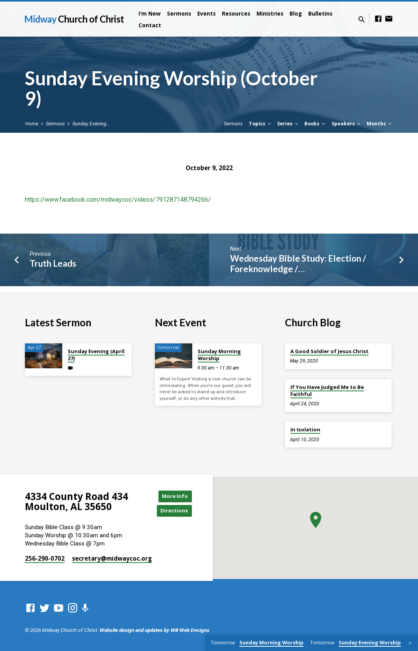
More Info (172, 496)
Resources (236, 13)
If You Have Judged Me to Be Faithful (327, 391)
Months (380, 123)
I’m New (150, 13)
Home (31, 124)
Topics (260, 123)
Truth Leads (53, 263)
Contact (150, 25)
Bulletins (320, 13)
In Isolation (305, 429)
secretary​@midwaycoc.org (112, 560)
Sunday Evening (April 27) (96, 355)
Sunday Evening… (90, 124)
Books (315, 123)
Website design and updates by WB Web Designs (154, 632)
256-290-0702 (45, 560)
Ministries (269, 13)
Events (206, 13)
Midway (74, 19)
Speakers (347, 123)
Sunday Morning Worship (219, 355)
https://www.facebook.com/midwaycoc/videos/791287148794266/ (118, 199)
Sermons (179, 13)
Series (288, 123)
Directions (172, 512)
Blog (296, 13)
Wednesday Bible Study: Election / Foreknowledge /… (298, 263)
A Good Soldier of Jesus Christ (329, 351)
